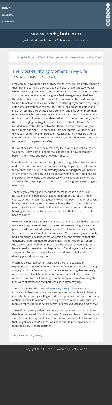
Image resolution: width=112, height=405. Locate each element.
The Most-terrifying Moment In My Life (49, 71)
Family (52, 77)
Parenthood (26, 335)
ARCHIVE (7, 14)
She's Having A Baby (58, 288)
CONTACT (8, 21)
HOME (6, 8)
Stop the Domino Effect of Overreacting (40, 57)
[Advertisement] (56, 378)
